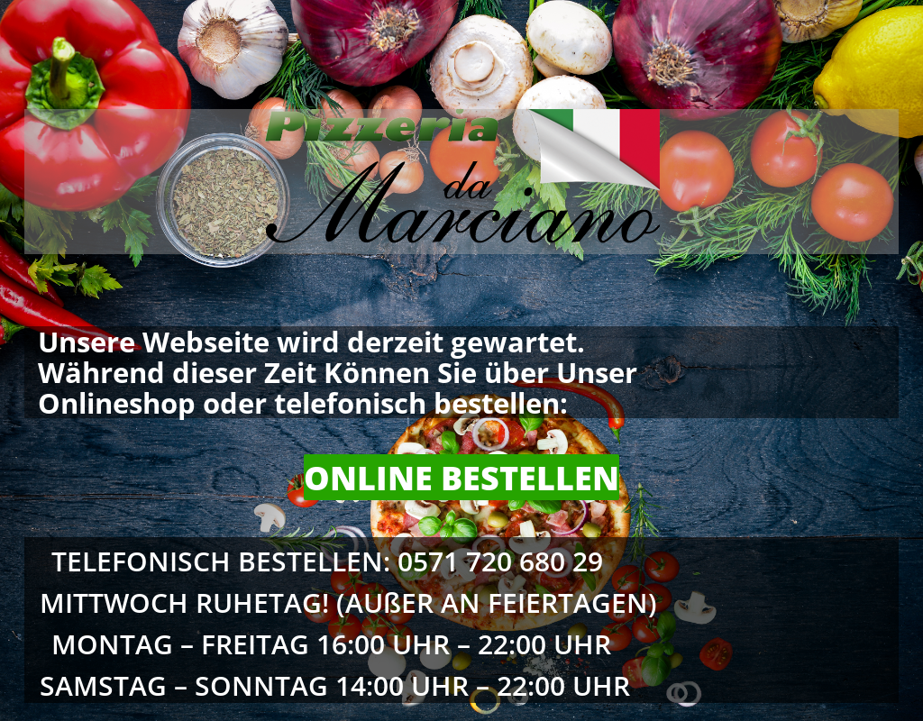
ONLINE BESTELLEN (461, 478)
